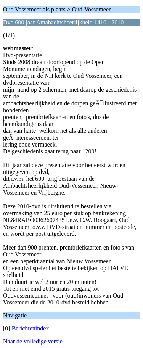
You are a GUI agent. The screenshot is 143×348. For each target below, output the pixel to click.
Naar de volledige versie (33, 341)
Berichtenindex (30, 328)
